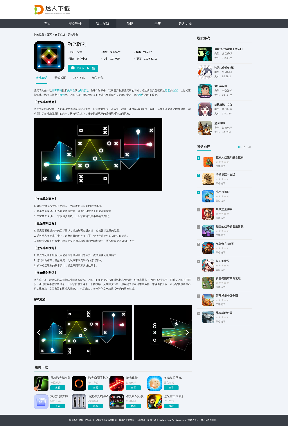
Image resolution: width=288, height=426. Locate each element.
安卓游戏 (102, 23)
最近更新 (185, 23)
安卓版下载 (83, 68)
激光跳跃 (132, 377)
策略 (59, 90)
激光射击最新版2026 (173, 396)
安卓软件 (75, 23)
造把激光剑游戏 (98, 396)
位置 (175, 90)
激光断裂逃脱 (135, 396)
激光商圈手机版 (98, 377)
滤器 (167, 90)
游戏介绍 (41, 77)
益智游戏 (83, 90)
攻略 (130, 23)
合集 (157, 23)
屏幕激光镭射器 (60, 377)
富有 (54, 90)
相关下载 (79, 77)
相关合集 (98, 77)
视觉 (139, 94)
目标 (62, 94)
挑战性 (71, 90)
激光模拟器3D (173, 377)
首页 (47, 23)
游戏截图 (60, 77)
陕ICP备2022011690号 (80, 420)
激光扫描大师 (59, 396)
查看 (57, 387)
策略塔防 (73, 34)
